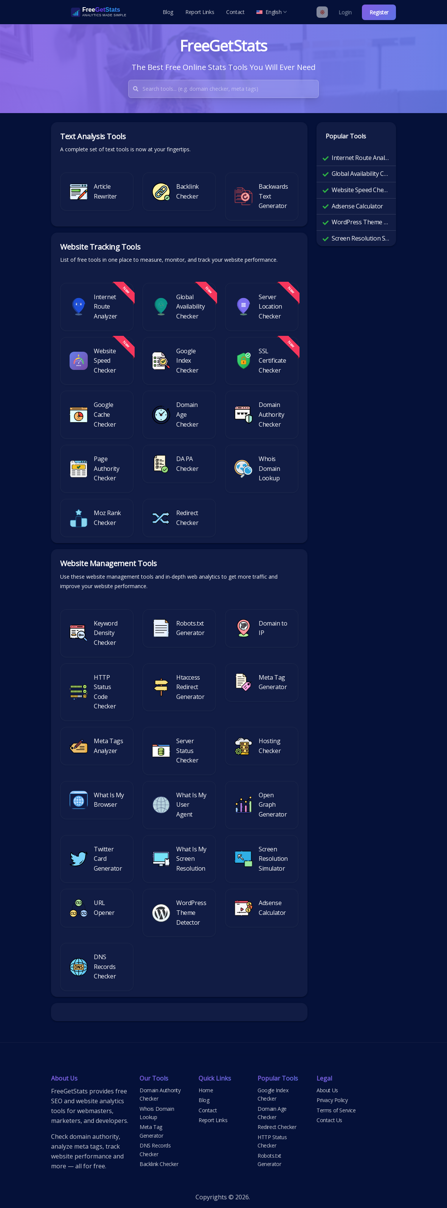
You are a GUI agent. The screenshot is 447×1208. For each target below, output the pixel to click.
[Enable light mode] (322, 12)
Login (344, 12)
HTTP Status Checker (272, 1141)
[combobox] (230, 89)
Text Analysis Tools (93, 136)
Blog (168, 12)
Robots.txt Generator (269, 1160)
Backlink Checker (159, 1164)
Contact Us (329, 1120)
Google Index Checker (273, 1094)
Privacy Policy (332, 1100)
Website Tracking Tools (100, 247)
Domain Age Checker (272, 1113)
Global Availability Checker (361, 173)
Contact (235, 12)
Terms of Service (336, 1110)
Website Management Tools (108, 563)
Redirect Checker (277, 1126)
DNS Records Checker (155, 1149)
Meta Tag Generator (151, 1131)
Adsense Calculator (357, 206)
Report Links (199, 12)
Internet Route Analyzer (361, 158)
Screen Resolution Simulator (361, 238)
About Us (327, 1090)
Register (378, 12)
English (271, 12)
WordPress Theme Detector (361, 222)
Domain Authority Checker (160, 1094)
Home (206, 1090)
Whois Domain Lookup (157, 1113)
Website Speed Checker (361, 190)
